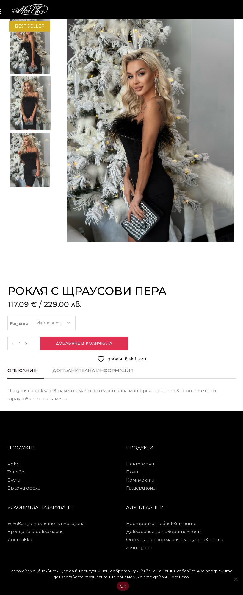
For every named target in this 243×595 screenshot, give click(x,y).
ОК (123, 586)
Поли (132, 472)
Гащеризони (141, 488)
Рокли (14, 464)
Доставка (19, 539)
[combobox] (53, 321)
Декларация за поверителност (164, 531)
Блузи (13, 480)
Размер (19, 323)
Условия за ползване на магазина (46, 523)
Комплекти (140, 480)
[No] (236, 579)
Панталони (140, 464)
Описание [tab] (21, 370)
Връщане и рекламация (35, 531)
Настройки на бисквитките (161, 523)
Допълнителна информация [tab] (93, 370)
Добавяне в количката (84, 343)
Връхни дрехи (23, 488)
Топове (15, 472)
